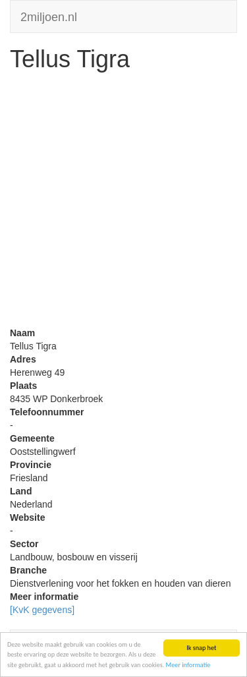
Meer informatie (188, 665)
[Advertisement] (123, 202)
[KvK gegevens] (42, 609)
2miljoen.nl (48, 15)
